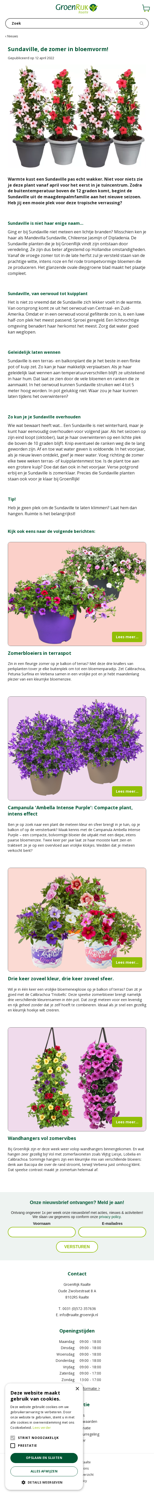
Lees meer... (127, 636)
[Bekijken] (146, 8)
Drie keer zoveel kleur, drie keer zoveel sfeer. (61, 978)
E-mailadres (112, 1223)
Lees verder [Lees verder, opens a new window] (42, 1427)
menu (9, 9)
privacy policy (110, 1217)
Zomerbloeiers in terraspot (39, 653)
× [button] (77, 1389)
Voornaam (41, 1223)
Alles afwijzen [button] (44, 1471)
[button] (44, 1482)
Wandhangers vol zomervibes (42, 1138)
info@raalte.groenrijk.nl (79, 1314)
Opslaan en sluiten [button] (44, 1458)
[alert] (44, 1436)
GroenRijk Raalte (77, 1284)
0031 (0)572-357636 (79, 1308)
